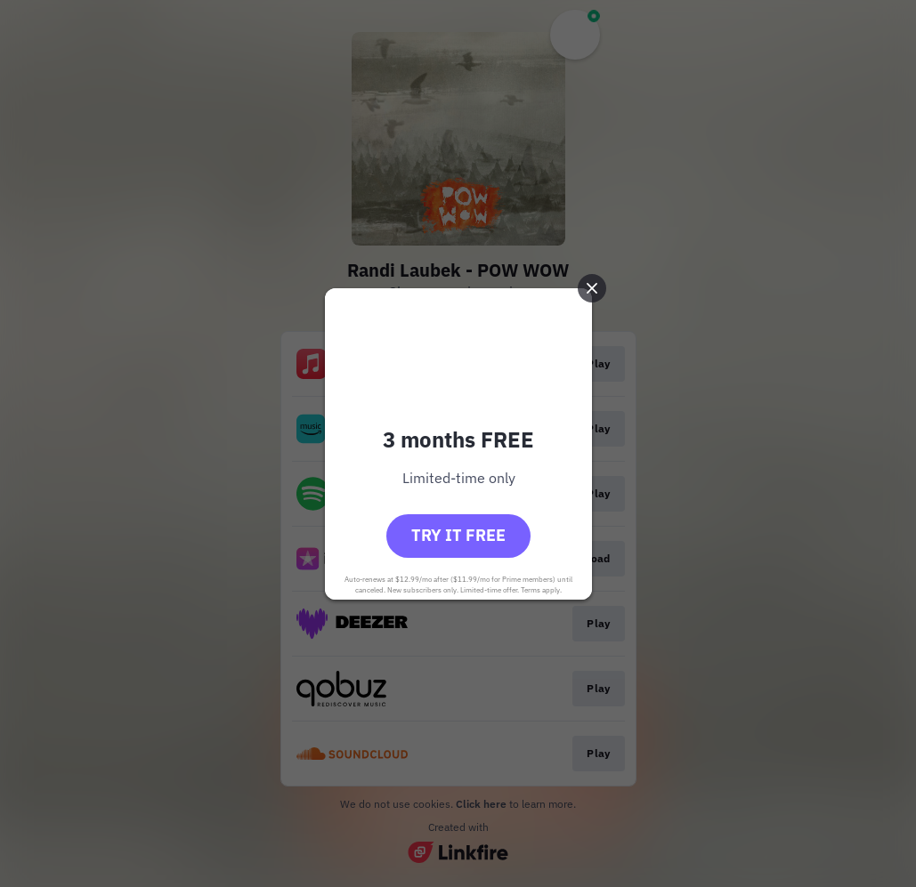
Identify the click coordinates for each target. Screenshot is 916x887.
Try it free (458, 535)
